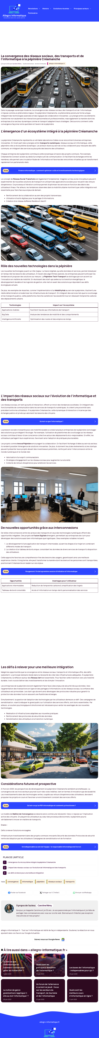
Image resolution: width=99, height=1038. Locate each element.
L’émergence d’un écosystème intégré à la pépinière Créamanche (32, 862)
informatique (27, 881)
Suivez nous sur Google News (49, 939)
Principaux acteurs (83, 8)
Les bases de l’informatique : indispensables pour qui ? (82, 969)
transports (70, 881)
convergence (13, 881)
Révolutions (34, 8)
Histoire (47, 8)
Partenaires (33, 13)
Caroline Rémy (45, 905)
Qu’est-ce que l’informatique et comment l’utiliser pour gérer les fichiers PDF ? (14, 966)
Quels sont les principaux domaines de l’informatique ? (45, 967)
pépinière (40, 881)
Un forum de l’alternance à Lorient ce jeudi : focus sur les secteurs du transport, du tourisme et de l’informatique (47, 990)
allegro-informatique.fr (57, 63)
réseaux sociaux (55, 881)
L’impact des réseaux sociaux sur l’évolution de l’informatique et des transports (37, 868)
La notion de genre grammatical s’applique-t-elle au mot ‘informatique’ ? (16, 993)
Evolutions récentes (62, 8)
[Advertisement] (49, 36)
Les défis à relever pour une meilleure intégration (26, 873)
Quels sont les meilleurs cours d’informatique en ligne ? (81, 993)
